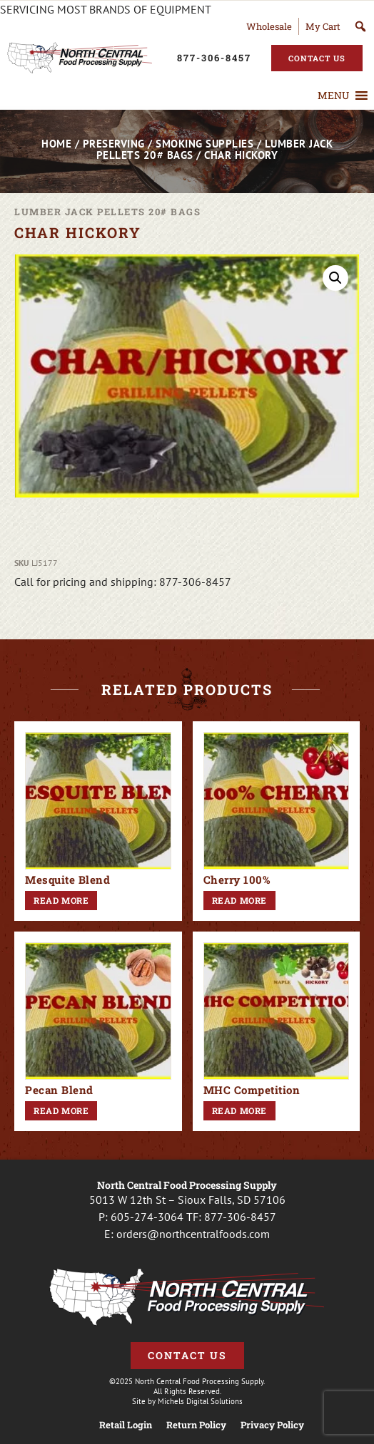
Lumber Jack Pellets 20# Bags (107, 211)
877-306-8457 (240, 1217)
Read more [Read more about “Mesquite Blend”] (61, 900)
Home (56, 143)
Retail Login (125, 1425)
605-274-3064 (147, 1217)
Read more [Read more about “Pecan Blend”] (61, 1110)
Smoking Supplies (204, 143)
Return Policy (196, 1425)
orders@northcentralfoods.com (193, 1234)
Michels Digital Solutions (200, 1401)
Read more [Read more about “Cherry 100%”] (239, 900)
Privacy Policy (272, 1425)
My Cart (322, 26)
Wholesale (269, 26)
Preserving (114, 143)
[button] (333, 95)
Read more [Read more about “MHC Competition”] (239, 1110)
